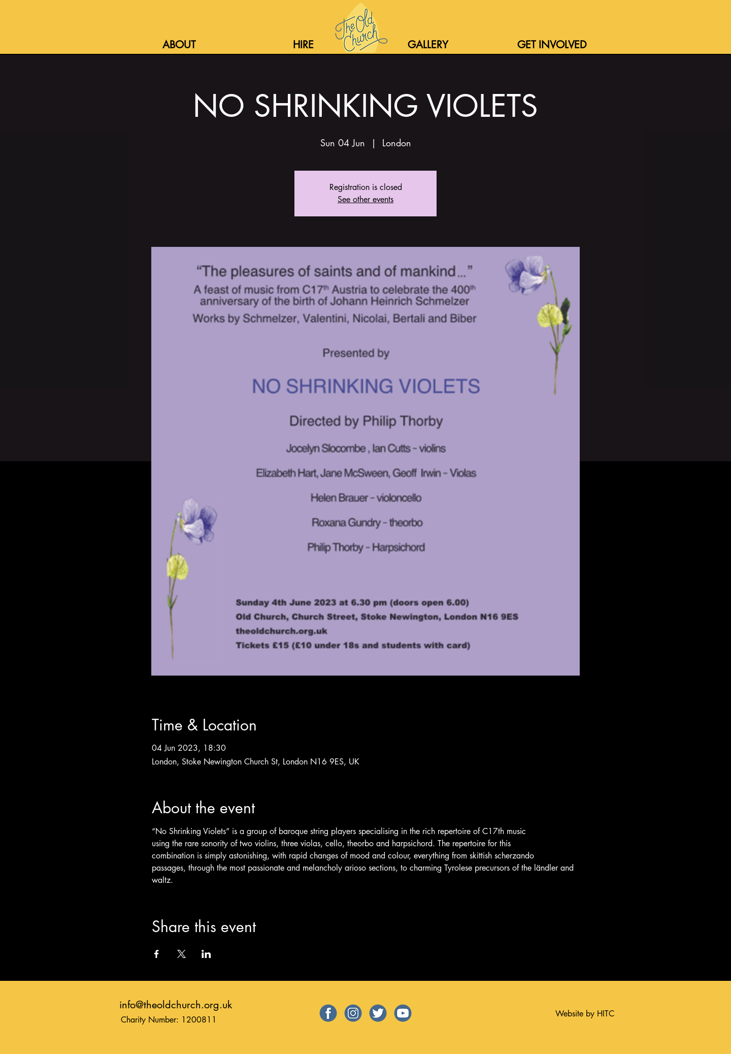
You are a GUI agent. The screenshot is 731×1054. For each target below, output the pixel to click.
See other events (365, 199)
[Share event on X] (181, 954)
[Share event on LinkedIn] (206, 954)
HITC (605, 1013)
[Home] (360, 27)
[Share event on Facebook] (156, 954)
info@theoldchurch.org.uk (175, 1004)
